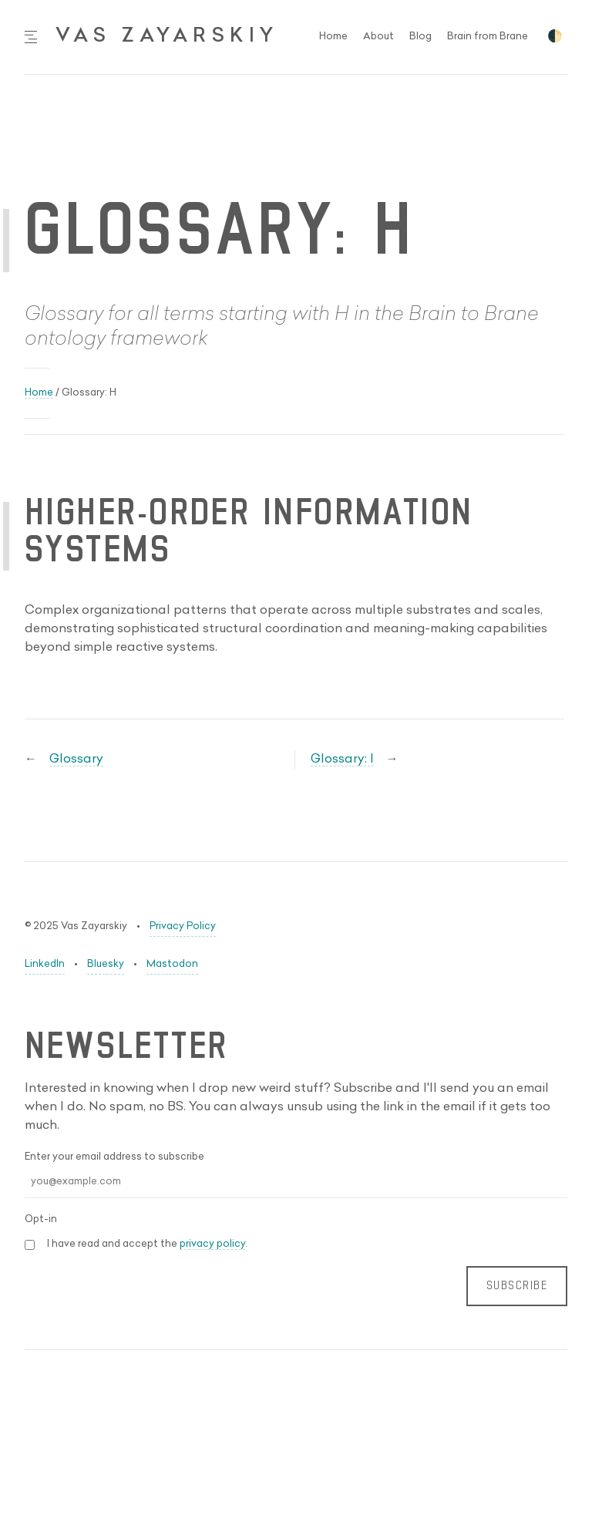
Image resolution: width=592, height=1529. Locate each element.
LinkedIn (45, 964)
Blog (420, 37)
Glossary (76, 759)
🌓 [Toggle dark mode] (555, 37)
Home (333, 37)
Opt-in (41, 1219)
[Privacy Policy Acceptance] (30, 1245)
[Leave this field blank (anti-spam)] (296, 1334)
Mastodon (172, 964)
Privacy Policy (183, 926)
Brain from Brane (487, 37)
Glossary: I (342, 759)
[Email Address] (296, 1182)
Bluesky (105, 964)
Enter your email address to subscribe (114, 1157)
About (378, 37)
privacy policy (212, 1244)
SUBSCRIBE (516, 1286)
